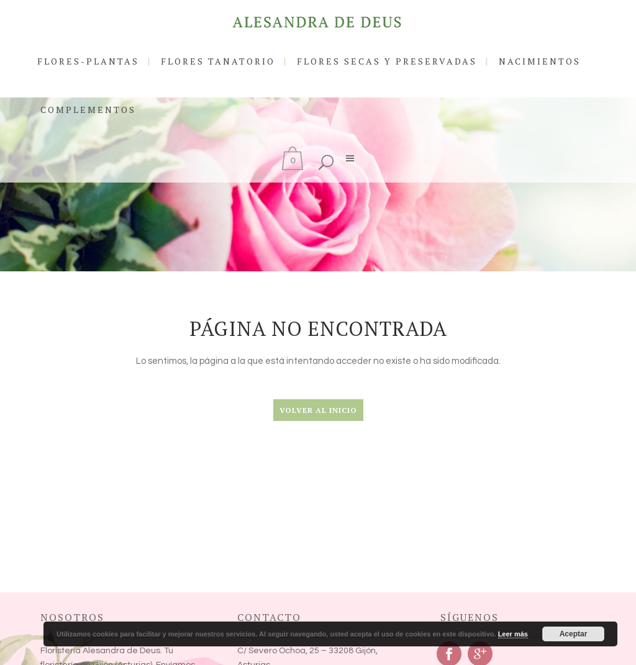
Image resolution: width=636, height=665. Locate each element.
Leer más (513, 634)
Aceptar (574, 634)
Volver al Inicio (318, 410)
